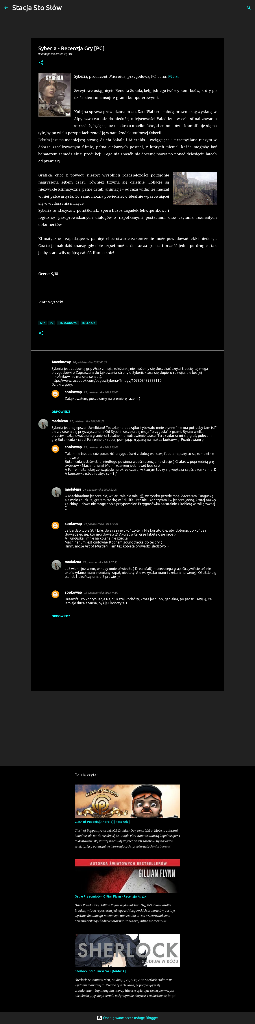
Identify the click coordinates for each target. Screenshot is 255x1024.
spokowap (73, 392)
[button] (41, 63)
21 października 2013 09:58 (87, 421)
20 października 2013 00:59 (89, 362)
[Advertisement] (127, 728)
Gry (42, 322)
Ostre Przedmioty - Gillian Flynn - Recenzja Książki (111, 896)
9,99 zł (173, 76)
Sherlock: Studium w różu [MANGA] (100, 971)
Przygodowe (68, 322)
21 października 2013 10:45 (101, 392)
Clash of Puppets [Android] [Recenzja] (102, 822)
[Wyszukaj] (68, 7)
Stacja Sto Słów (37, 7)
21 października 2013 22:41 (101, 523)
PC (52, 322)
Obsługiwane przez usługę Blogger (127, 1018)
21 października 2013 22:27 (100, 489)
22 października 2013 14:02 (101, 592)
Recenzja (88, 322)
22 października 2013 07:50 (100, 562)
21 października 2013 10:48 (101, 447)
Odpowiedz (61, 412)
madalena (60, 421)
